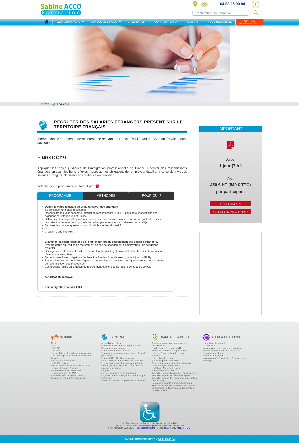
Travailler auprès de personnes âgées (171, 375)
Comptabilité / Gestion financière (117, 358)
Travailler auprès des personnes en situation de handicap (174, 379)
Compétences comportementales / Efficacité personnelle (123, 354)
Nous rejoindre (220, 21)
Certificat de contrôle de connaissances (71, 353)
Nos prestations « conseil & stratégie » (221, 348)
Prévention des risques (163, 358)
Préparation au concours (164, 370)
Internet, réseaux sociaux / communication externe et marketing (122, 366)
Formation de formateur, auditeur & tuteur (122, 363)
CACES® (55, 348)
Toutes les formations (145, 428)
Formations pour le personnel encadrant (172, 383)
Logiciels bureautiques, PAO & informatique (123, 375)
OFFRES (249, 22)
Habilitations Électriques (63, 360)
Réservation (230, 204)
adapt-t (167, 428)
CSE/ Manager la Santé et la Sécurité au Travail (71, 356)
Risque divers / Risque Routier (66, 370)
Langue (105, 370)
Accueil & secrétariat (111, 343)
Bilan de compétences (213, 353)
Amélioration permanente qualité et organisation (169, 344)
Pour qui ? (151, 195)
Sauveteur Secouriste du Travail (67, 375)
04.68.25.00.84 (232, 4)
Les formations (68, 21)
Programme (60, 195)
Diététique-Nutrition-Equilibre (166, 368)
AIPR (53, 343)
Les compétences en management (118, 373)
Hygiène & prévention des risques (169, 353)
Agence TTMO (183, 428)
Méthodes (106, 195)
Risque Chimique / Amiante (64, 368)
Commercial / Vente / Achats (115, 350)
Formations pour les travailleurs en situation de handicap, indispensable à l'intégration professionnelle (174, 388)
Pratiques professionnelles (165, 360)
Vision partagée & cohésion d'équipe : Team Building (224, 359)
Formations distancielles (214, 343)
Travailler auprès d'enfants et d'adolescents (174, 373)
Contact (193, 21)
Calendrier (136, 21)
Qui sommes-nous (104, 21)
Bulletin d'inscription (230, 211)
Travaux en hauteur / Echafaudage (68, 378)
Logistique (106, 378)
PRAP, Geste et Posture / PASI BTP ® (70, 365)
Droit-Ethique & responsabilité (167, 348)
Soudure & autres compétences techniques (123, 380)
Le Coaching (208, 345)
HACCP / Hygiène (60, 363)
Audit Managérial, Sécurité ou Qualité (221, 350)
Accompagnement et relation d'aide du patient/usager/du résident (171, 364)
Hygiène (156, 355)
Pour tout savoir (166, 21)
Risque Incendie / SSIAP (63, 373)
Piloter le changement (213, 355)
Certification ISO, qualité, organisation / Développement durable (121, 346)
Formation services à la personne (169, 350)
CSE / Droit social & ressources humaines (122, 360)
